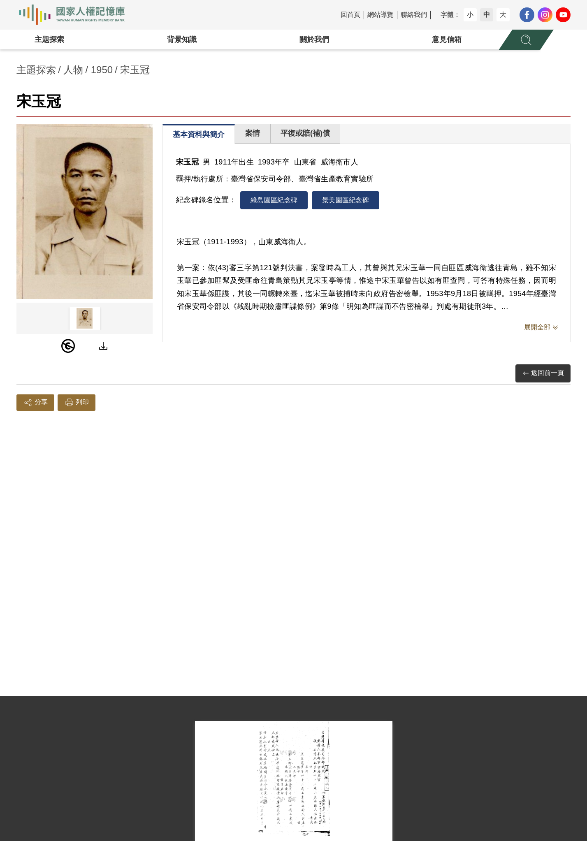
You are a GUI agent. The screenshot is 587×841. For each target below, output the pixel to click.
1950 (102, 69)
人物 (73, 69)
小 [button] (470, 14)
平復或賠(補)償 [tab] (305, 133)
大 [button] (503, 14)
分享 (35, 403)
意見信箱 (447, 39)
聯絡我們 (414, 14)
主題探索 (49, 39)
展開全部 (537, 327)
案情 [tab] (252, 133)
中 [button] (486, 14)
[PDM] (68, 345)
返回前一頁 (543, 373)
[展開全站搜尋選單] (526, 40)
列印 (76, 403)
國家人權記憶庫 (76, 15)
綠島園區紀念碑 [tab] (274, 200)
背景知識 (182, 39)
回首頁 (350, 14)
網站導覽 (380, 14)
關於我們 (314, 39)
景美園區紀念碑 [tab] (345, 200)
